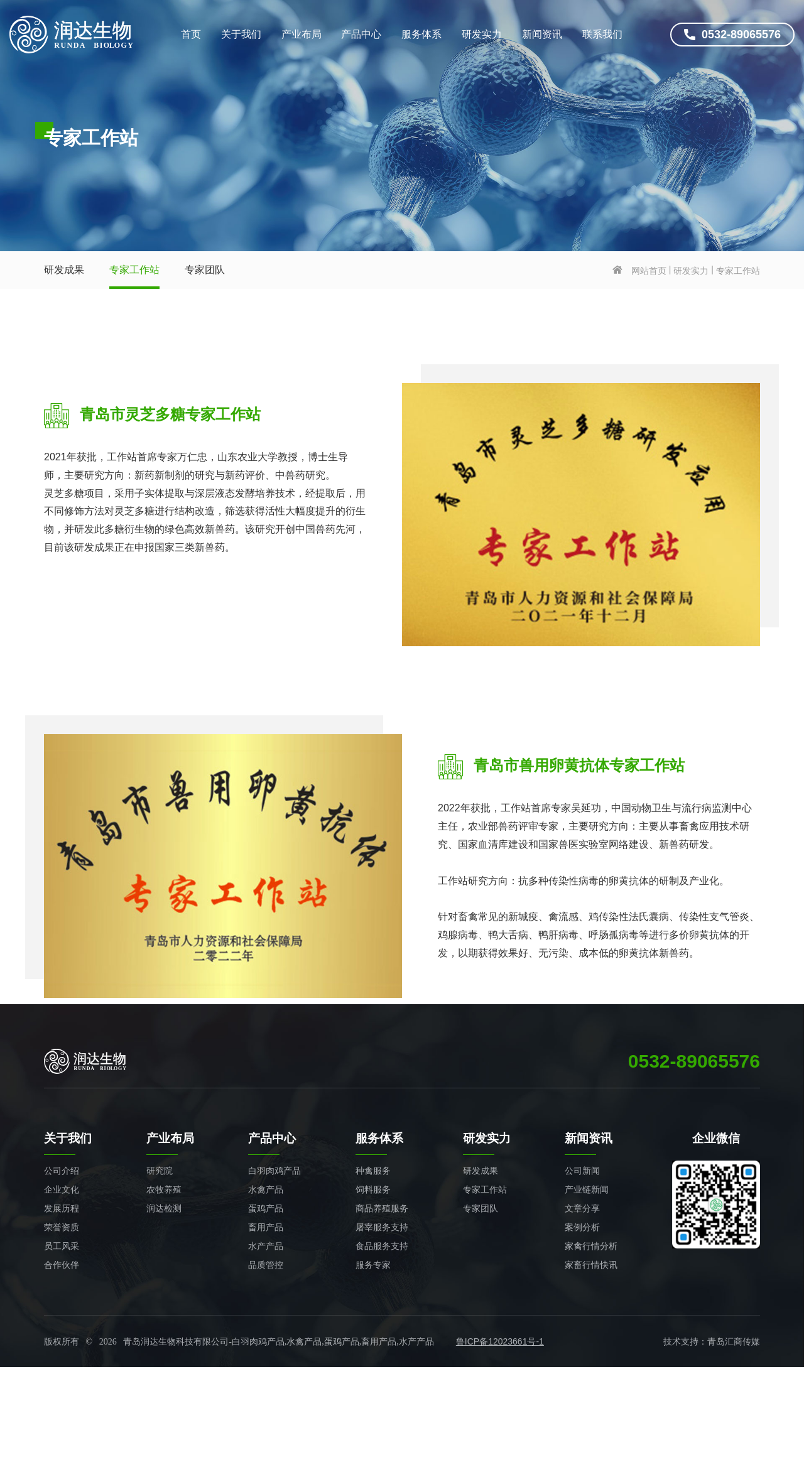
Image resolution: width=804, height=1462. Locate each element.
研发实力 (482, 34)
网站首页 (648, 271)
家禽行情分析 (591, 1246)
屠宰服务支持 (382, 1227)
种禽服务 (373, 1171)
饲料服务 (373, 1189)
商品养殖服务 (382, 1208)
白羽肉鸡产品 (274, 1171)
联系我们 (602, 34)
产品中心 (361, 34)
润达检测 (164, 1208)
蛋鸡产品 (265, 1208)
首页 (191, 34)
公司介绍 (61, 1171)
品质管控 (265, 1265)
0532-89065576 (732, 34)
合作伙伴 (61, 1265)
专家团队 (205, 269)
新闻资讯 (542, 34)
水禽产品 (265, 1189)
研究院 (159, 1171)
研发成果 (64, 269)
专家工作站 (134, 269)
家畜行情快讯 (591, 1265)
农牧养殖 (164, 1189)
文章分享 (582, 1208)
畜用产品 (265, 1227)
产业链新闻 (587, 1189)
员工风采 (61, 1246)
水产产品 (265, 1246)
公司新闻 (582, 1171)
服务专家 (373, 1265)
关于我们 (241, 34)
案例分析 (582, 1227)
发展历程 (61, 1208)
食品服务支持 (382, 1246)
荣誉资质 (61, 1227)
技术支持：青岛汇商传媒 (711, 1341)
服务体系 (421, 34)
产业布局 (301, 34)
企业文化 (61, 1189)
